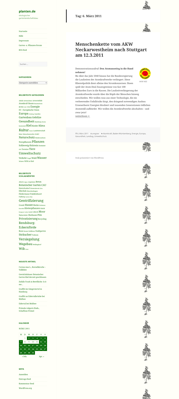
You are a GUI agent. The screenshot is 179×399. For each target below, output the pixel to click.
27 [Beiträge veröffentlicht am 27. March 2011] (45, 349)
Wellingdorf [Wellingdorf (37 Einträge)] (37, 244)
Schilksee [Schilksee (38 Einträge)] (31, 231)
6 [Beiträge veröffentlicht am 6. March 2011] (45, 338)
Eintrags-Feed (25, 379)
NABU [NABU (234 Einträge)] (37, 134)
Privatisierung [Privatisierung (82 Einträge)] (28, 218)
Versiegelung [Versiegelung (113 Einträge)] (29, 239)
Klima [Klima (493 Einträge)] (42, 125)
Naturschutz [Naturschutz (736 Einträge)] (27, 137)
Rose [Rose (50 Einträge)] (21, 231)
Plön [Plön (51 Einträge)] (39, 215)
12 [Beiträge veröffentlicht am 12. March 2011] (41, 342)
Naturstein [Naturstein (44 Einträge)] (23, 215)
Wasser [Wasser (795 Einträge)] (42, 158)
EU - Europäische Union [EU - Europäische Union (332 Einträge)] (29, 110)
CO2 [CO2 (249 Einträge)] (28, 107)
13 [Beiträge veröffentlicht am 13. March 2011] (45, 342)
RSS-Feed (23, 50)
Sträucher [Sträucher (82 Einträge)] (25, 234)
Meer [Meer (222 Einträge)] (20, 134)
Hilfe (21, 36)
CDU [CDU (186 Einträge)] (25, 107)
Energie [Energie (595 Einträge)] (35, 106)
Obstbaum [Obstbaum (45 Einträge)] (32, 215)
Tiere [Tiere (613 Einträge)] (32, 149)
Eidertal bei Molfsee (27, 303)
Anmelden (23, 374)
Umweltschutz (100, 136)
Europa (142, 133)
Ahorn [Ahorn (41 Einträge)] (21, 182)
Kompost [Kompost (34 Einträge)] (21, 212)
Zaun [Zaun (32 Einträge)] (26, 249)
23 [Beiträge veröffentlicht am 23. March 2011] (29, 349)
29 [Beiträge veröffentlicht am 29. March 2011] (25, 353)
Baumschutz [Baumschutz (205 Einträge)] (38, 104)
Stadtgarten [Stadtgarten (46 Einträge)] (40, 231)
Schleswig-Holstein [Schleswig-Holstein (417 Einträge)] (28, 145)
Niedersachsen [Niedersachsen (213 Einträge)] (40, 138)
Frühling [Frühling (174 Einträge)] (31, 114)
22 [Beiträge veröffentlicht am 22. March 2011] (25, 349)
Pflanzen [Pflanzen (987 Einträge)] (38, 141)
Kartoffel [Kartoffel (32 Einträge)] (21, 208)
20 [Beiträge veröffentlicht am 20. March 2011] (45, 345)
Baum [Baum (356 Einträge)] (31, 103)
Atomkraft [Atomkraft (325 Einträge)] (23, 103)
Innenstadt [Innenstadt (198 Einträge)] (22, 126)
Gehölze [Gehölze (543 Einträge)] (36, 117)
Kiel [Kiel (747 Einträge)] (28, 125)
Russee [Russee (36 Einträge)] (26, 231)
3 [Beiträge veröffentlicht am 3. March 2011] (32, 338)
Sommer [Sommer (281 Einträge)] (42, 145)
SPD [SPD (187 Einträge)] (20, 149)
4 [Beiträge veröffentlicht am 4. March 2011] (37, 338)
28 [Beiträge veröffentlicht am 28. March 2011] (21, 353)
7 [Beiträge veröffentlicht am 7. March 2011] (20, 342)
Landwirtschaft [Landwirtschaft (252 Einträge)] (39, 131)
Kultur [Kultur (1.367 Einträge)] (24, 130)
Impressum (24, 40)
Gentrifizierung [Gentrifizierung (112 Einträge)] (31, 200)
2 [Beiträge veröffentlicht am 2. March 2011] (28, 338)
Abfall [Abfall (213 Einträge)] (21, 101)
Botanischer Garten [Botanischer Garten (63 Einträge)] (30, 185)
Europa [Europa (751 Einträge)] (23, 113)
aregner (95, 133)
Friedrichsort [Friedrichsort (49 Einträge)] (36, 194)
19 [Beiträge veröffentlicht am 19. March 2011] (41, 345)
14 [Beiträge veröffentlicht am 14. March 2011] (21, 345)
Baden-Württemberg (122, 133)
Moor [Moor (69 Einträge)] (42, 211)
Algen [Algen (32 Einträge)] (26, 182)
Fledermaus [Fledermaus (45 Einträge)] (24, 194)
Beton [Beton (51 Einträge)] (38, 181)
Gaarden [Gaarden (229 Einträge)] (37, 114)
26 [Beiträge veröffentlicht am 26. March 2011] (41, 349)
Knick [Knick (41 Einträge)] (43, 208)
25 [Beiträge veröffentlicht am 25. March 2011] (37, 349)
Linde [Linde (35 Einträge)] (30, 212)
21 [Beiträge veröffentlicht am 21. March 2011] (21, 349)
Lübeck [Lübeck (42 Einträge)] (35, 212)
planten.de (27, 11)
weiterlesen (82, 116)
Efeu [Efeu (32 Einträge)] (41, 188)
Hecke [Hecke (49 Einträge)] (36, 205)
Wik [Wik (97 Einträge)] (22, 248)
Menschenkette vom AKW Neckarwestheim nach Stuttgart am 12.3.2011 (111, 49)
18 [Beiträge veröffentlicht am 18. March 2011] (37, 345)
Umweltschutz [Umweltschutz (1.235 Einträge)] (30, 153)
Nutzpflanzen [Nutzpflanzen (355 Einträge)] (25, 142)
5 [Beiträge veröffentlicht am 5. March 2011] (41, 338)
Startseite (23, 31)
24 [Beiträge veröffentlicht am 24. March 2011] (33, 349)
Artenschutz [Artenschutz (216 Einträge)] (28, 101)
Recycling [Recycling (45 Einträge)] (42, 219)
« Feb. (24, 356)
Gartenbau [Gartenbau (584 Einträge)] (25, 117)
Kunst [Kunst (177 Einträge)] (31, 131)
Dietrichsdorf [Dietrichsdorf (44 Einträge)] (24, 188)
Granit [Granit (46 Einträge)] (21, 205)
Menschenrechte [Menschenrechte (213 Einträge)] (28, 134)
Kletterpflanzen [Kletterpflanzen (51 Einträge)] (32, 208)
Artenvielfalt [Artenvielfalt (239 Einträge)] (37, 101)
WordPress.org (25, 388)
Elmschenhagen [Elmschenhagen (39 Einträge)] (32, 191)
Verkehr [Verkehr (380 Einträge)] (23, 158)
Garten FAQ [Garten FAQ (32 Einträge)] (28, 197)
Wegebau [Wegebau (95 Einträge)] (25, 244)
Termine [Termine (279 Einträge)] (25, 149)
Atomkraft (107, 133)
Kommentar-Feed (26, 383)
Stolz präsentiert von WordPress (89, 158)
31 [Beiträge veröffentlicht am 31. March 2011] (33, 353)
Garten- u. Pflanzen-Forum (30, 45)
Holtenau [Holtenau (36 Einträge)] (42, 205)
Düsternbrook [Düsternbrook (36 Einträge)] (34, 188)
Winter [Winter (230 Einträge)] (21, 161)
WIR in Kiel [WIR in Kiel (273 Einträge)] (29, 161)
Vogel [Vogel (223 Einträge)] (29, 158)
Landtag (89, 136)
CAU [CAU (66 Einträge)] (43, 185)
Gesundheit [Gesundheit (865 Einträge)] (26, 121)
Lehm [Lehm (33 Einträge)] (26, 212)
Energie (135, 133)
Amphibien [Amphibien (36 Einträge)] (31, 182)
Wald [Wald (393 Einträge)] (34, 158)
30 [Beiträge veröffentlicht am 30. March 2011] (29, 353)
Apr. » (41, 356)
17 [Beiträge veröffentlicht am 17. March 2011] (33, 345)
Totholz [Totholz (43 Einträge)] (35, 235)
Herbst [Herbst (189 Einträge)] (44, 122)
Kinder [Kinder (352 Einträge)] (35, 125)
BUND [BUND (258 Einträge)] (21, 107)
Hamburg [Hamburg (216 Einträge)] (38, 122)
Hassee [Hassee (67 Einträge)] (29, 204)
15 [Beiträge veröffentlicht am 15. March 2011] (25, 345)
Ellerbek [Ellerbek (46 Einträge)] (22, 191)
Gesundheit (80, 136)
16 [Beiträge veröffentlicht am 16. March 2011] (29, 345)
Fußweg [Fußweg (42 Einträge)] (22, 197)
